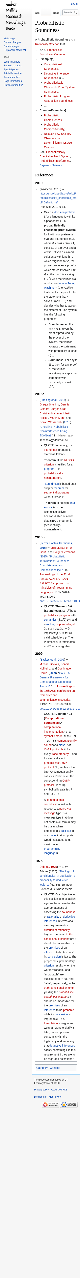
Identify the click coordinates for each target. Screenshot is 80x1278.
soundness (51, 449)
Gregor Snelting (49, 404)
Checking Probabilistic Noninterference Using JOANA (54, 431)
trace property (60, 754)
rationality (53, 916)
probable (68, 1010)
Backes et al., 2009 (52, 659)
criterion (49, 965)
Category (42, 1067)
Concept (55, 1067)
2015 (67, 422)
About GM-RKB (59, 1089)
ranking (50, 624)
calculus (66, 830)
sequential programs (56, 492)
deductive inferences (62, 1045)
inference (50, 952)
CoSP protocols (53, 749)
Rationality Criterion (47, 44)
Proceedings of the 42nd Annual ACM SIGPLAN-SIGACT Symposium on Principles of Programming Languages (56, 583)
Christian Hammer (51, 413)
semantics (50, 619)
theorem (59, 488)
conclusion (54, 956)
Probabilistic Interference (55, 160)
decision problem (64, 212)
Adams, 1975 (48, 866)
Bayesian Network (51, 165)
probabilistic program (57, 615)
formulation (51, 1023)
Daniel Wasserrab (51, 422)
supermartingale (66, 624)
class (62, 745)
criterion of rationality (57, 930)
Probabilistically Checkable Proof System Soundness (59, 87)
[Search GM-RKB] (70, 12)
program (49, 468)
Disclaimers (40, 1096)
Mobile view (55, 1096)
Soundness (52, 483)
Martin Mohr (57, 417)
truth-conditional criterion (59, 987)
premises (54, 947)
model (52, 835)
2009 (53, 673)
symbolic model (53, 736)
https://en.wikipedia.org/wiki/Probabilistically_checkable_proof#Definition (58, 198)
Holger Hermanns (64, 552)
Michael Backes (49, 664)
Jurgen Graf (58, 408)
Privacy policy (41, 1089)
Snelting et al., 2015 (52, 399)
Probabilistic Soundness (54, 39)
